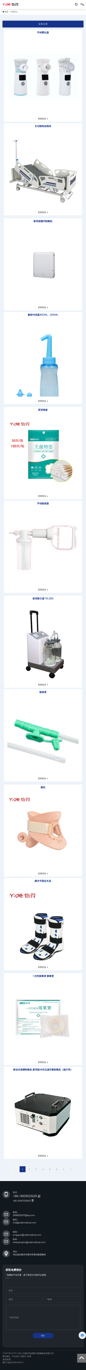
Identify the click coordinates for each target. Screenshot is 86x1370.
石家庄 (23, 1356)
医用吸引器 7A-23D (43, 598)
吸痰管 (42, 692)
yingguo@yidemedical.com (27, 1235)
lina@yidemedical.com (24, 1222)
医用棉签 (43, 409)
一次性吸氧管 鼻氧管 (43, 976)
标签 (29, 1356)
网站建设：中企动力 (11, 1356)
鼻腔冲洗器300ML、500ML (43, 314)
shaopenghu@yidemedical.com (29, 1242)
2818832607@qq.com (24, 1215)
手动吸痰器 (43, 503)
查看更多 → (43, 118)
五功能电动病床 (43, 126)
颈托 (43, 787)
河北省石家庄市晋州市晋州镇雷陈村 (29, 1254)
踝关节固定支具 (43, 881)
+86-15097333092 (22, 1200)
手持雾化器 (43, 32)
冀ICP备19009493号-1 (13, 1362)
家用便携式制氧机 (42, 221)
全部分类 (43, 24)
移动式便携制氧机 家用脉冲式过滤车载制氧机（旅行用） (43, 1069)
